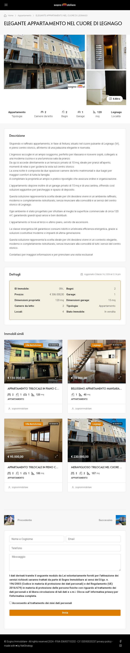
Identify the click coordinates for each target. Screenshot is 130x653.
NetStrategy (26, 645)
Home (10, 15)
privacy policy (104, 641)
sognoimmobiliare (20, 408)
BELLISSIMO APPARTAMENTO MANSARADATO (99, 388)
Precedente (25, 520)
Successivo (105, 520)
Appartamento (25, 15)
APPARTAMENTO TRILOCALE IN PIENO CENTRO (36, 467)
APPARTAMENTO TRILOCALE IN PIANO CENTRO (36, 388)
